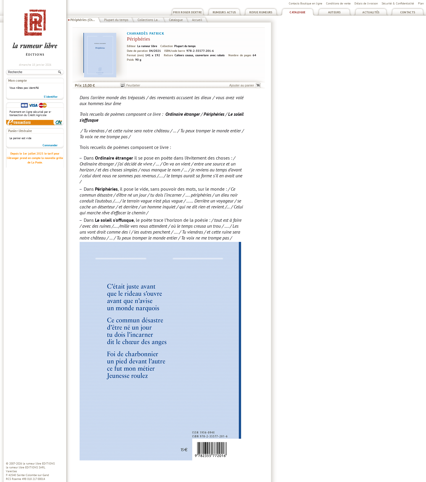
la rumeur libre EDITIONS (39, 463)
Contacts (407, 12)
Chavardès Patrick (145, 33)
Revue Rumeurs (260, 12)
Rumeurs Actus (224, 12)
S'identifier (51, 97)
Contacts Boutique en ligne (305, 3)
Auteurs (334, 12)
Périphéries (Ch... (82, 20)
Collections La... (149, 20)
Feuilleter (133, 85)
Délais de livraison (366, 3)
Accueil (197, 20)
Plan (421, 3)
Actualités (371, 12)
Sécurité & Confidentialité (398, 3)
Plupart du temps (116, 20)
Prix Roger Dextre (187, 12)
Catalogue (297, 12)
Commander (50, 145)
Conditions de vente (338, 3)
